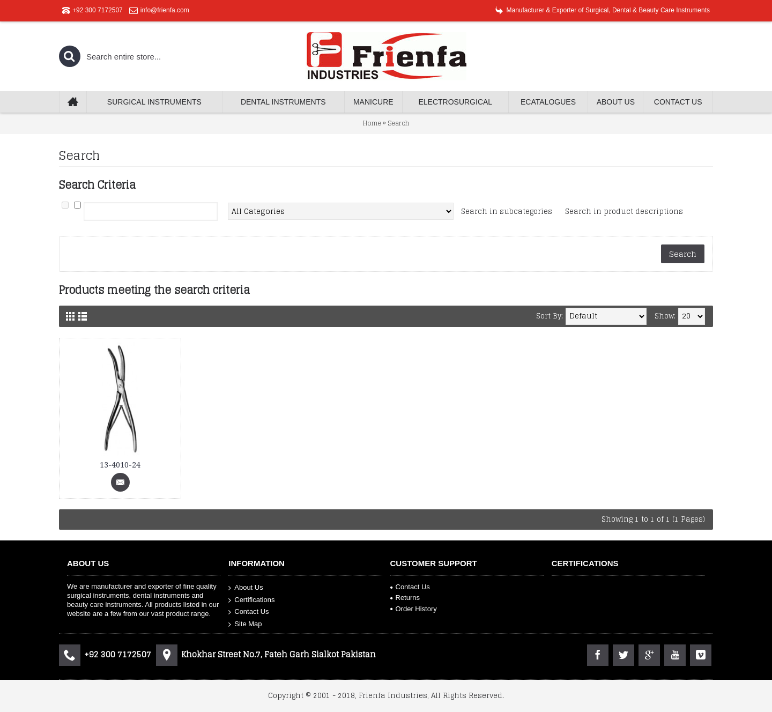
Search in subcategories (506, 211)
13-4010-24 (120, 465)
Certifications (251, 600)
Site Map (245, 624)
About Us (245, 587)
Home (372, 123)
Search (398, 123)
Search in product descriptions (624, 211)
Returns (405, 598)
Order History (413, 609)
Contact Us (248, 612)
